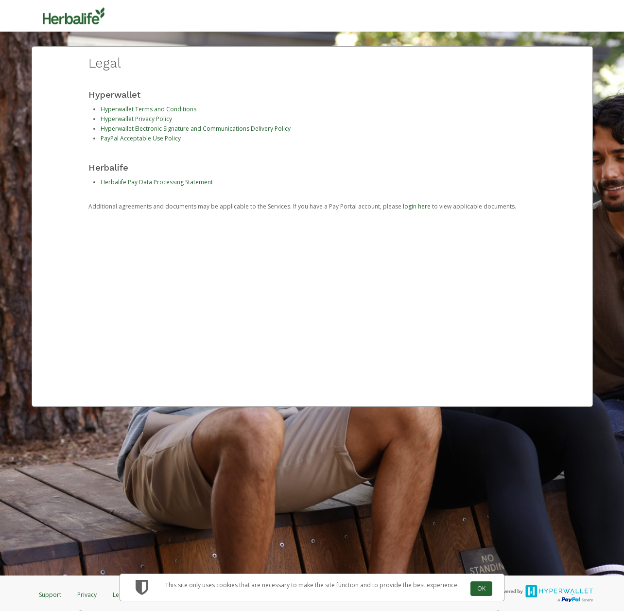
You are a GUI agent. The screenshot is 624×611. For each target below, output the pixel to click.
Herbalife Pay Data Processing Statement (157, 182)
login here (417, 206)
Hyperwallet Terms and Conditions (148, 109)
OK (481, 588)
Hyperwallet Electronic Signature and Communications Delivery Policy (196, 128)
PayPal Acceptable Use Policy (141, 138)
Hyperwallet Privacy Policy (136, 119)
